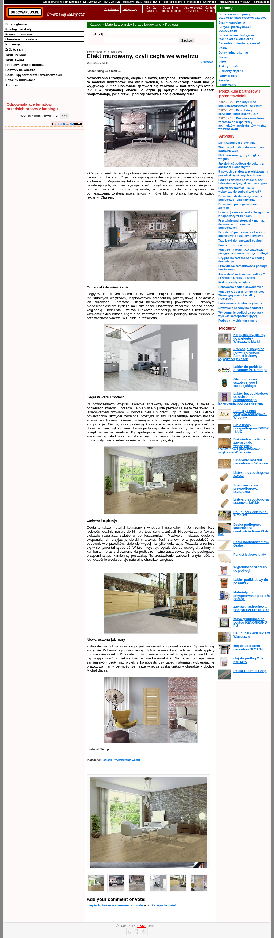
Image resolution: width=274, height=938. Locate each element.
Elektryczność (228, 66)
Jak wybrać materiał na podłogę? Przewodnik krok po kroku (241, 276)
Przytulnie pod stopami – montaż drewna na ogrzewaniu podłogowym (241, 224)
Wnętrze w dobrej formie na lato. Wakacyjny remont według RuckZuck (241, 295)
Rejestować (111, 9)
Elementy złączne (231, 71)
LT (84, 2)
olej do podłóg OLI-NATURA (248, 660)
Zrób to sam (14, 49)
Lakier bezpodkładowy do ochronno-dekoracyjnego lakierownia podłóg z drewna (243, 398)
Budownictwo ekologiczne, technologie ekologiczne (237, 36)
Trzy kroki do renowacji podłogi (240, 240)
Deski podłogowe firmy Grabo (251, 543)
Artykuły (226, 136)
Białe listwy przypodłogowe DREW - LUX (238, 112)
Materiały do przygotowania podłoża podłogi (251, 595)
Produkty (227, 328)
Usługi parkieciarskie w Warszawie (251, 634)
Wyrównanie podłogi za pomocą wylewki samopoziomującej (240, 314)
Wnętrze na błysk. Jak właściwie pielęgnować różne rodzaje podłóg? (243, 251)
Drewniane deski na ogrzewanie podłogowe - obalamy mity (240, 198)
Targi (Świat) (14, 59)
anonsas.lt (193, 2)
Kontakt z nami (210, 9)
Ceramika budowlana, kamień (239, 43)
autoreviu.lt (209, 2)
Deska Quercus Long (249, 671)
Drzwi (222, 61)
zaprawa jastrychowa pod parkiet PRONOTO (251, 608)
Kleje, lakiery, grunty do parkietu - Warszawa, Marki (249, 338)
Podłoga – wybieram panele (237, 320)
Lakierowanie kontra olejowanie (240, 303)
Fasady (224, 80)
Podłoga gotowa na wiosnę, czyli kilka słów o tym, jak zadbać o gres (242, 181)
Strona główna (16, 24)
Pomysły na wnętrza (20, 69)
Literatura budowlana (21, 39)
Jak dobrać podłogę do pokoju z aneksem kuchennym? (241, 165)
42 (72, 124)
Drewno (224, 57)
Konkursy (12, 44)
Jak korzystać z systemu (193, 9)
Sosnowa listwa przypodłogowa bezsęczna (245, 488)
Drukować (206, 61)
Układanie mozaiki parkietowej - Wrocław (250, 461)
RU (105, 2)
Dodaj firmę (170, 7)
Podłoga (171, 24)
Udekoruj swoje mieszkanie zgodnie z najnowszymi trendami (243, 214)
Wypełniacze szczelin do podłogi (250, 568)
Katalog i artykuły (18, 29)
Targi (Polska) (15, 54)
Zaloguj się (130, 9)
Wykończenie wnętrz (127, 759)
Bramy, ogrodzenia (232, 22)
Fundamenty (227, 84)
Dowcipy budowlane (20, 80)
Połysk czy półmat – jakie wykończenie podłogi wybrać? (239, 189)
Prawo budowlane (18, 34)
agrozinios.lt (261, 2)
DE (138, 2)
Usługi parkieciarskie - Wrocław (250, 513)
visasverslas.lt (228, 2)
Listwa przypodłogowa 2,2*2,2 (251, 474)
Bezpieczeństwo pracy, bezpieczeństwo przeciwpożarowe (243, 16)
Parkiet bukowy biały (249, 554)
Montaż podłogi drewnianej (237, 142)
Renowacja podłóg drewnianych (240, 286)
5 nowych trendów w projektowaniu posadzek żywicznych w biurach (243, 173)
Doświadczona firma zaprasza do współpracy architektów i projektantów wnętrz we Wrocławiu (242, 124)
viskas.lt (245, 2)
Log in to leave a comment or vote (115, 905)
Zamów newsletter (150, 9)
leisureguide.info (173, 2)
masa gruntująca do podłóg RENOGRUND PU (250, 622)
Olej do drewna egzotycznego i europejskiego (245, 383)
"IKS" (141, 926)
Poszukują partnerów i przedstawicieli (33, 75)
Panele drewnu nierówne (235, 245)
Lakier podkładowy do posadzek (250, 581)
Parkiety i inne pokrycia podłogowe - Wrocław (240, 103)
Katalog (95, 24)
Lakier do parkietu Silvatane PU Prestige (250, 368)
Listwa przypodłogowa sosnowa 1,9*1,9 (251, 501)
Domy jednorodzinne (233, 52)
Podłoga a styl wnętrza (234, 282)
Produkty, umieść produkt (24, 64)
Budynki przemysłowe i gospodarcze (235, 28)
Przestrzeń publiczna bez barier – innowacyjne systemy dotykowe (241, 234)
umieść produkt (171, 10)
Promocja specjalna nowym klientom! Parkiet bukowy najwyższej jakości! (241, 354)
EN (118, 2)
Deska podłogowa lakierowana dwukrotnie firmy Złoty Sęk (243, 529)
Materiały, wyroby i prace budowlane (133, 24)
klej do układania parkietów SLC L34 (248, 647)
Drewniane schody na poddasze (240, 308)
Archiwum (13, 85)
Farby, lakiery (228, 75)
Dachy (223, 47)
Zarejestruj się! (163, 905)
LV (99, 2)
